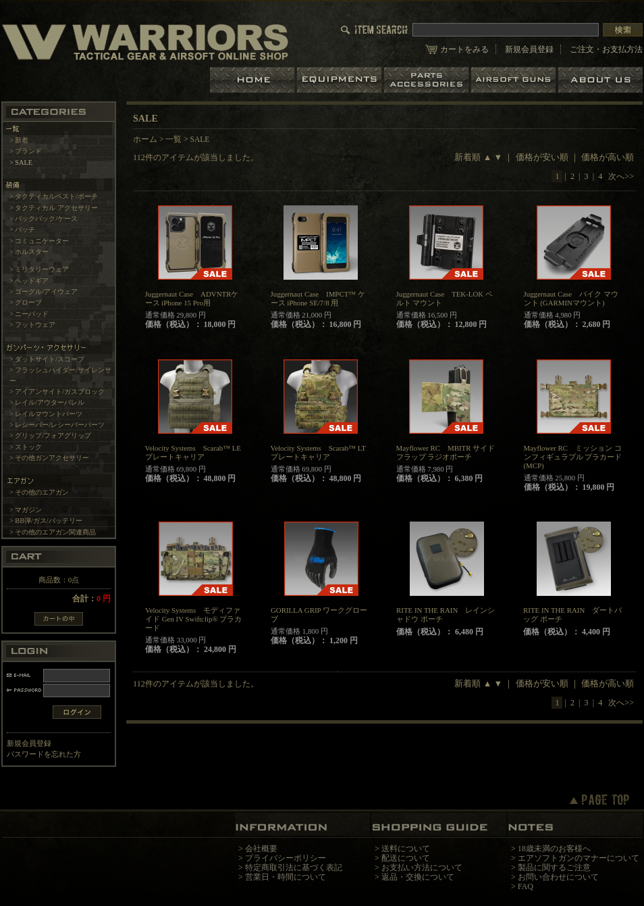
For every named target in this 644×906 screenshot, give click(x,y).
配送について (405, 858)
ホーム (253, 80)
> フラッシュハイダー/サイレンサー (60, 375)
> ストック (25, 447)
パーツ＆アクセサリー (427, 80)
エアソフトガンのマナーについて (578, 858)
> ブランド (25, 151)
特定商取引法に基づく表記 (293, 867)
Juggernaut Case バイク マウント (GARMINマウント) (571, 298)
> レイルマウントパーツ (45, 414)
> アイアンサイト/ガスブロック (57, 391)
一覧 (173, 139)
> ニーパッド (29, 314)
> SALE (20, 162)
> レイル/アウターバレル (46, 402)
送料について (405, 848)
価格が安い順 (542, 157)
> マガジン (25, 509)
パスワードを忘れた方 (44, 754)
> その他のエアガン (39, 492)
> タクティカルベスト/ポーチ (53, 196)
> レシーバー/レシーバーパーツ (57, 424)
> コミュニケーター (39, 241)
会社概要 (261, 848)
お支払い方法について (421, 867)
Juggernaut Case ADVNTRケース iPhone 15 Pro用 (192, 298)
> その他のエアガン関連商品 (52, 532)
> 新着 (18, 140)
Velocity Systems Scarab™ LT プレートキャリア (318, 452)
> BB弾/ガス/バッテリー (45, 520)
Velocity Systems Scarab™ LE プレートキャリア (193, 452)
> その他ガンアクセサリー (49, 457)
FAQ (525, 886)
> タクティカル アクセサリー (53, 207)
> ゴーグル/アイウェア (43, 291)
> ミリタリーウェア (39, 269)
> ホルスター (29, 251)
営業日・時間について (285, 877)
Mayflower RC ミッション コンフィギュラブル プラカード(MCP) (573, 457)
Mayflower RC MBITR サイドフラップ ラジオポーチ (445, 452)
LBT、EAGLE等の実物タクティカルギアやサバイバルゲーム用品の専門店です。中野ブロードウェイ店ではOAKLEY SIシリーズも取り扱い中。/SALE (145, 41)
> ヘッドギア (29, 280)
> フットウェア (32, 324)
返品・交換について (417, 877)
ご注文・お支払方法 (606, 49)
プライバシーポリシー (285, 858)
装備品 (340, 80)
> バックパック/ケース (43, 218)
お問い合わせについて (558, 877)
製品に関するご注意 (554, 867)
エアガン (514, 80)
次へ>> (621, 176)
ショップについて (600, 80)
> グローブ (25, 302)
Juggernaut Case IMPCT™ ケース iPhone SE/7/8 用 (318, 298)
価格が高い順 (607, 157)
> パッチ (22, 229)
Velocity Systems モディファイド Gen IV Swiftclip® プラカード (193, 619)
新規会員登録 (529, 49)
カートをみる (464, 49)
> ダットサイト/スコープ (46, 359)
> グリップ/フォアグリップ (50, 435)
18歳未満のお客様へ (554, 848)
